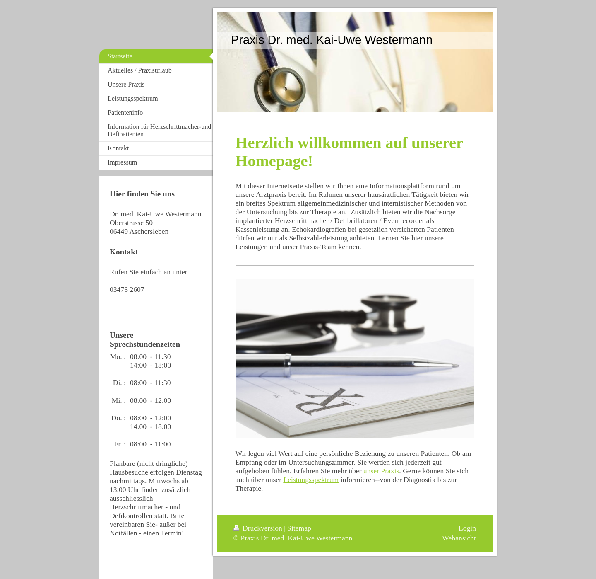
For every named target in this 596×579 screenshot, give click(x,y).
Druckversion (258, 528)
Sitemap (299, 528)
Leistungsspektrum (311, 479)
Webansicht (459, 538)
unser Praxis (381, 471)
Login (467, 528)
